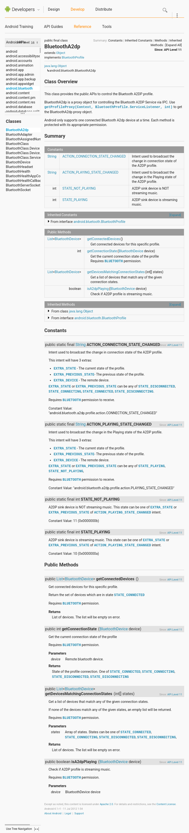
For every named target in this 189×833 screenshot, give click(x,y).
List (50, 239)
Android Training (19, 26)
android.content (18, 93)
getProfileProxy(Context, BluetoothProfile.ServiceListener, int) (108, 107)
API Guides (53, 26)
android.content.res (20, 102)
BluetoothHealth (18, 171)
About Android (52, 813)
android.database (19, 107)
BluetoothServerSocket (23, 185)
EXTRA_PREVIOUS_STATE (74, 375)
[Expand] (175, 215)
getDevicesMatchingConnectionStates (116, 272)
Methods (161, 40)
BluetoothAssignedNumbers (27, 139)
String (51, 156)
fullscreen (36, 829)
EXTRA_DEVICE (66, 380)
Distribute (103, 9)
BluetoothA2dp (17, 130)
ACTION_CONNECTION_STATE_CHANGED (94, 156)
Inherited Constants (138, 40)
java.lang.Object (55, 66)
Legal (68, 813)
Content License (166, 804)
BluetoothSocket (18, 190)
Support (79, 813)
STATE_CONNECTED (98, 392)
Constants (115, 40)
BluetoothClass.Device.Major (27, 153)
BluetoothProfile (73, 57)
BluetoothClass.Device (23, 148)
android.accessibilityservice (26, 56)
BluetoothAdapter (19, 134)
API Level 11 (173, 49)
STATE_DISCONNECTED (156, 386)
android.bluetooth (19, 88)
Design (54, 9)
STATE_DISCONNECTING (134, 392)
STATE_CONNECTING (64, 392)
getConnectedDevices (103, 239)
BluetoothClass (17, 144)
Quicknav (38, 9)
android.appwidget (20, 84)
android (11, 51)
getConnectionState (102, 251)
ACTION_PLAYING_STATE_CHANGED (90, 172)
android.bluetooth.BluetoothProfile (99, 222)
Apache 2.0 (106, 804)
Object (60, 53)
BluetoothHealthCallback (24, 181)
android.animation (19, 65)
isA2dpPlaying (98, 289)
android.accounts (19, 61)
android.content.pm (20, 98)
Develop (78, 9)
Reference (82, 26)
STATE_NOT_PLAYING (79, 188)
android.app (15, 70)
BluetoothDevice (18, 162)
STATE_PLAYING (75, 200)
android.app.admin (20, 74)
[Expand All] (173, 45)
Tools (106, 26)
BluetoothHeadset (19, 167)
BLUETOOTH (113, 261)
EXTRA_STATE (65, 368)
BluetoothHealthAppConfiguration (31, 176)
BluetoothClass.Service (23, 158)
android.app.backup (21, 79)
